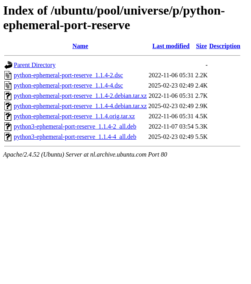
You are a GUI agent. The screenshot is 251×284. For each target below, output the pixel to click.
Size (201, 46)
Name (80, 46)
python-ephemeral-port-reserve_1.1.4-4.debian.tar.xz (80, 106)
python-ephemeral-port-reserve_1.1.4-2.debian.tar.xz (80, 95)
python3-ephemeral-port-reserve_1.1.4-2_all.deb (75, 126)
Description (224, 46)
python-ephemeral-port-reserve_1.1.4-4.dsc (68, 85)
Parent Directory (34, 65)
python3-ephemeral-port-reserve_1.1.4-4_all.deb (75, 136)
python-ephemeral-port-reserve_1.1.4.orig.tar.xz (74, 116)
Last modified (171, 46)
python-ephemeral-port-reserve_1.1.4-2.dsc (68, 75)
